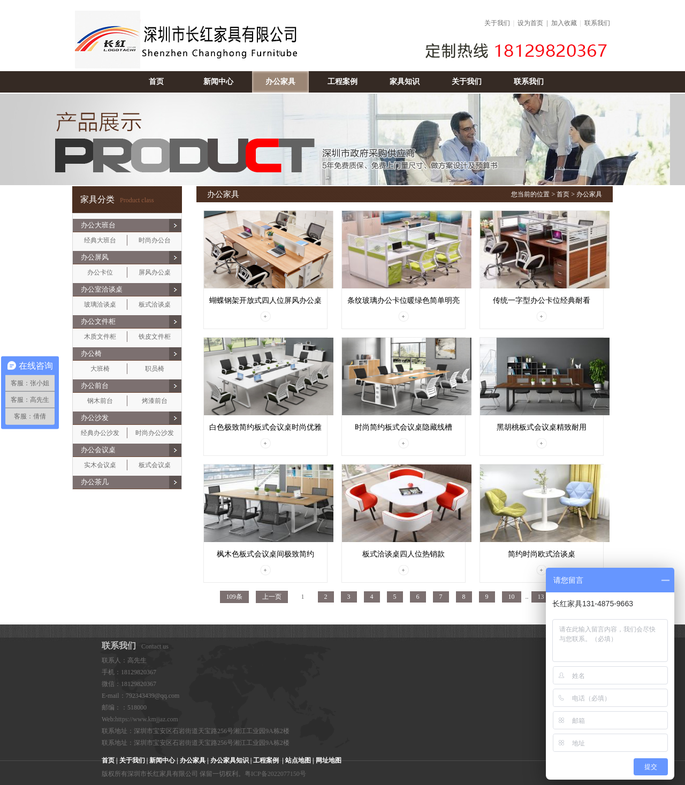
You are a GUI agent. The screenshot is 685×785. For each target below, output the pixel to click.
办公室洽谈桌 (102, 289)
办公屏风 (95, 257)
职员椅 (154, 368)
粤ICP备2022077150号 (275, 774)
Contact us (135, 646)
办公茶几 (95, 482)
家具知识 (405, 82)
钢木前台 (100, 401)
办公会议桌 (98, 450)
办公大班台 (98, 225)
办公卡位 (100, 272)
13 (541, 596)
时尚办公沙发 (154, 433)
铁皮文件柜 (155, 336)
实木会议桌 (100, 465)
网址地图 (328, 760)
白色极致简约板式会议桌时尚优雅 (265, 427)
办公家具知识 (229, 760)
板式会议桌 (155, 465)
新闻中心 (218, 82)
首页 (156, 82)
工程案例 (342, 82)
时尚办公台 (155, 240)
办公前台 (95, 386)
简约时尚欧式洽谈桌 (541, 554)
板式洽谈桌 (155, 304)
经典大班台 (100, 240)
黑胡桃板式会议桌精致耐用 (542, 427)
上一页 (271, 596)
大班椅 (100, 368)
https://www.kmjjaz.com (146, 719)
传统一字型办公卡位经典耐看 (541, 300)
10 (511, 596)
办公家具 (280, 82)
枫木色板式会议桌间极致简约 (265, 554)
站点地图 (298, 760)
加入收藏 (564, 23)
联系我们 (597, 23)
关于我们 (497, 23)
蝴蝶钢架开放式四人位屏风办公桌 (265, 300)
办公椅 (91, 353)
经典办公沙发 (100, 433)
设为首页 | (534, 23)
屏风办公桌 (155, 272)
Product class (117, 200)
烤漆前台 (155, 401)
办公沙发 (95, 418)
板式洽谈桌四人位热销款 (403, 554)
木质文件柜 (100, 336)
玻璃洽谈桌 (100, 304)
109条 (234, 596)
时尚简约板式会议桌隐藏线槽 (403, 427)
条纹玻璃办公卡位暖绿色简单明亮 (403, 300)
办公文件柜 (98, 321)
